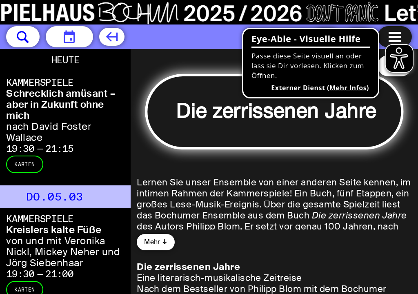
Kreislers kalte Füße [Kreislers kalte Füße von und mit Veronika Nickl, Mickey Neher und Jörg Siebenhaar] (54, 229)
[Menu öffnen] (395, 36)
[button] (23, 36)
